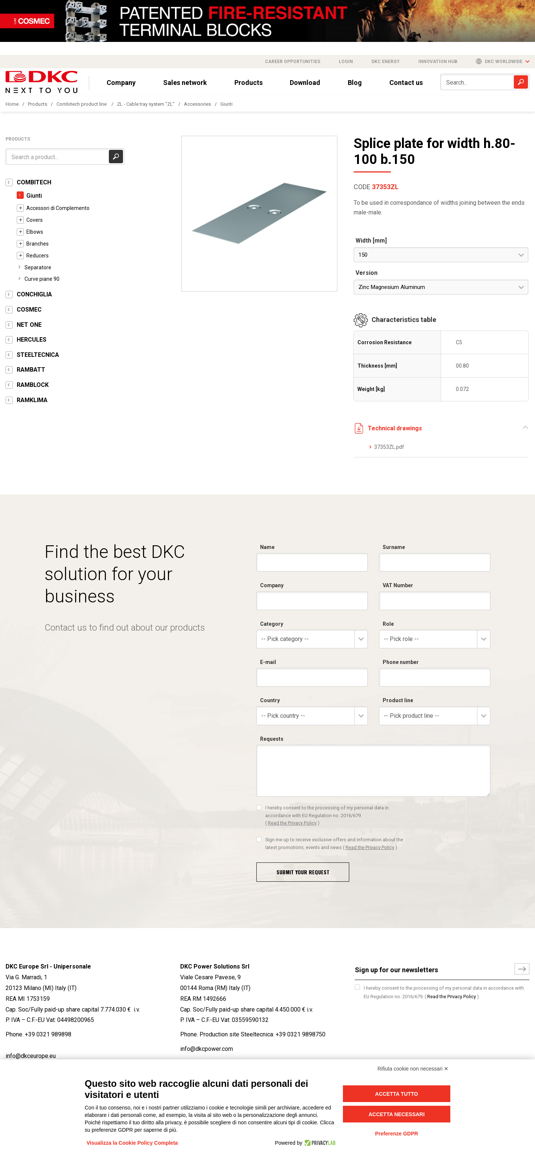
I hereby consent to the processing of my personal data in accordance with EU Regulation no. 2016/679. (444, 992)
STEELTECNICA (38, 354)
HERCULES (31, 339)
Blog (355, 82)
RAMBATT (31, 369)
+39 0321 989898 (48, 1034)
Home (12, 104)
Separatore (38, 267)
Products (248, 82)
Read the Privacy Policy (451, 996)
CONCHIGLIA (34, 294)
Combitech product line (82, 104)
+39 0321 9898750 (300, 1034)
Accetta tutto (396, 1094)
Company (121, 82)
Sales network (185, 82)
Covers (34, 220)
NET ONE (29, 324)
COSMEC (29, 309)
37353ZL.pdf (389, 447)
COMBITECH (34, 182)
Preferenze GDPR (396, 1134)
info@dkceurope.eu (31, 1055)
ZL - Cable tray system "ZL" (146, 104)
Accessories (197, 104)
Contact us (406, 82)
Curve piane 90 (42, 279)
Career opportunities (292, 61)
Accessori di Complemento (58, 208)
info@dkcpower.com (206, 1048)
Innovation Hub (437, 61)
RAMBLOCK (33, 384)
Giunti (226, 104)
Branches (37, 244)
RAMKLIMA (32, 400)
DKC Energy (386, 61)
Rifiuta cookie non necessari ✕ (412, 1069)
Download (305, 82)
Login (346, 61)
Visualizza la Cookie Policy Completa (132, 1143)
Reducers (37, 256)
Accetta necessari (397, 1114)
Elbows (34, 232)
